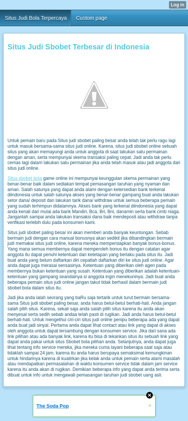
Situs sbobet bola (24, 178)
